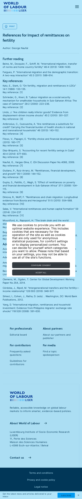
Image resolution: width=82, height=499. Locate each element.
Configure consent (41, 265)
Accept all (41, 272)
